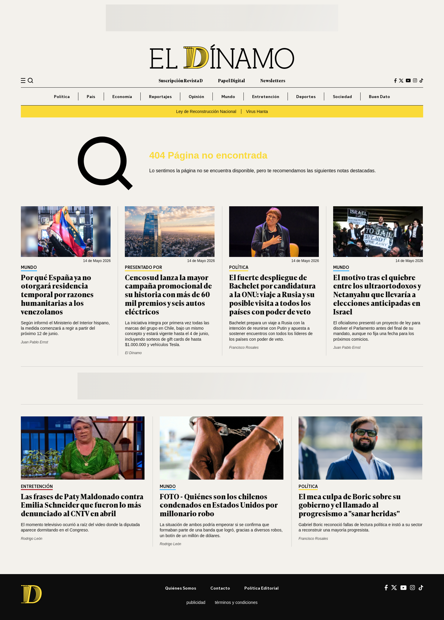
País (91, 96)
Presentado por (143, 267)
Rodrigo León (31, 539)
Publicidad (196, 602)
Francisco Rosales (244, 347)
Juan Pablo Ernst (34, 342)
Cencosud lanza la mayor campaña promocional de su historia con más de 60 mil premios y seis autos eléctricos (168, 294)
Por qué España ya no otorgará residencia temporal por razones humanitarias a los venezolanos (57, 294)
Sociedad (342, 96)
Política (62, 96)
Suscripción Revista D (181, 80)
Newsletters (272, 80)
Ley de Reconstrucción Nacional (206, 111)
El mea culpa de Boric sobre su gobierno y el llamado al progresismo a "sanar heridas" (350, 505)
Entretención (265, 96)
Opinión (196, 96)
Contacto (220, 587)
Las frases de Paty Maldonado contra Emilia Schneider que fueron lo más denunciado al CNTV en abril (82, 505)
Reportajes (160, 96)
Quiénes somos (180, 587)
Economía (122, 96)
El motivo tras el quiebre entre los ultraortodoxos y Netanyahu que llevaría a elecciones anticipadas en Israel (377, 294)
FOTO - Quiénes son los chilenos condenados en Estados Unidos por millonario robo (218, 505)
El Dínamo (133, 353)
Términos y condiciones (236, 602)
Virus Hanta (257, 111)
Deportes (306, 96)
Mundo (228, 96)
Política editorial (261, 587)
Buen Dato (379, 96)
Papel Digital (231, 80)
